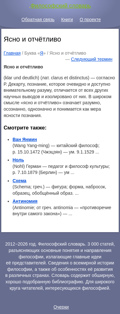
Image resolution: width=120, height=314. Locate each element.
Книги (67, 19)
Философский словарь (61, 6)
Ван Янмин (24, 139)
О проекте (90, 19)
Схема (19, 180)
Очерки (61, 307)
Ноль (18, 159)
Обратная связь (37, 19)
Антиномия (24, 201)
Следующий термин (91, 59)
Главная (12, 53)
